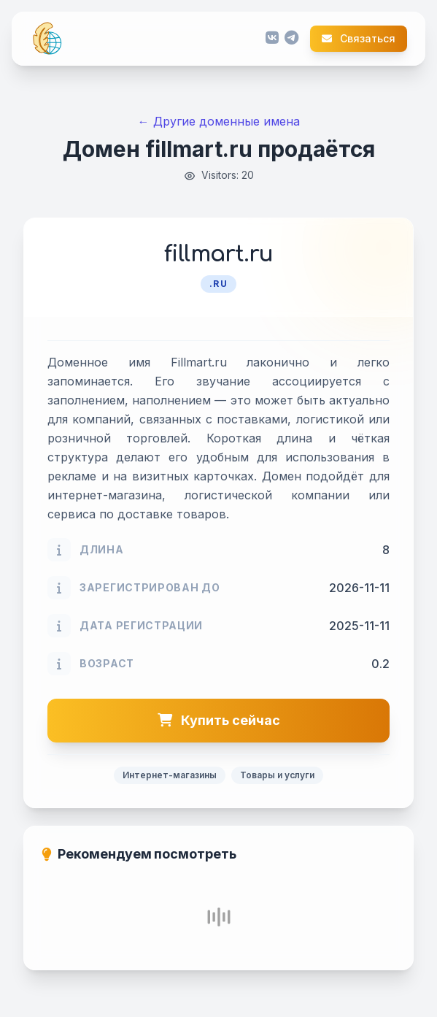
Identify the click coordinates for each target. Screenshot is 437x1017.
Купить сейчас (219, 720)
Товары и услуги (277, 775)
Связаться (358, 38)
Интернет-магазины (170, 775)
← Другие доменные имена (219, 121)
